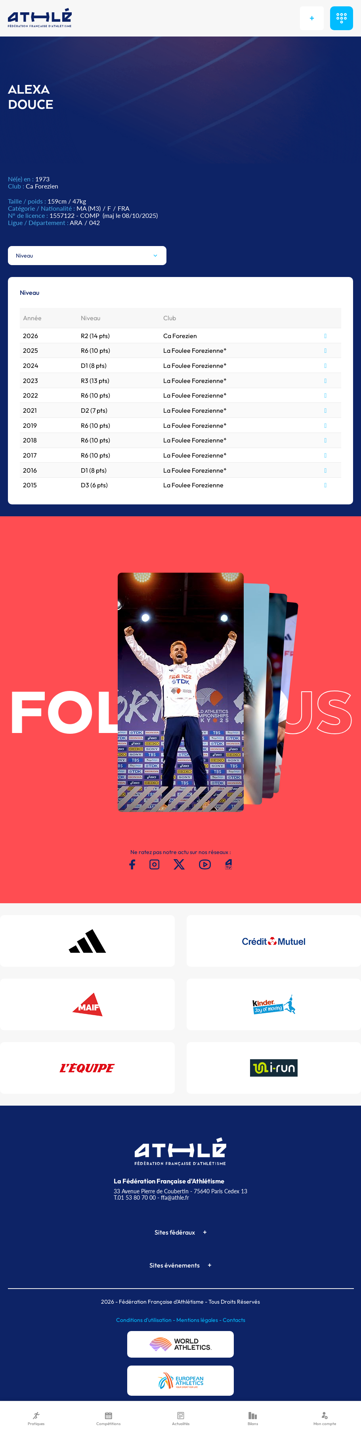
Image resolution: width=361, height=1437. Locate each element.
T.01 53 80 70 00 (135, 1197)
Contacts (234, 1320)
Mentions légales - (199, 1320)
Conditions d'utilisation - (146, 1320)
